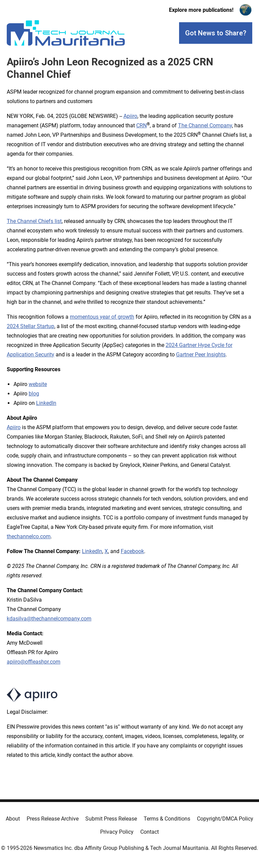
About (13, 818)
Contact (149, 832)
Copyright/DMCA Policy (225, 818)
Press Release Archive (53, 818)
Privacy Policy (117, 832)
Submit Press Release (111, 818)
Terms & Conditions (167, 818)
